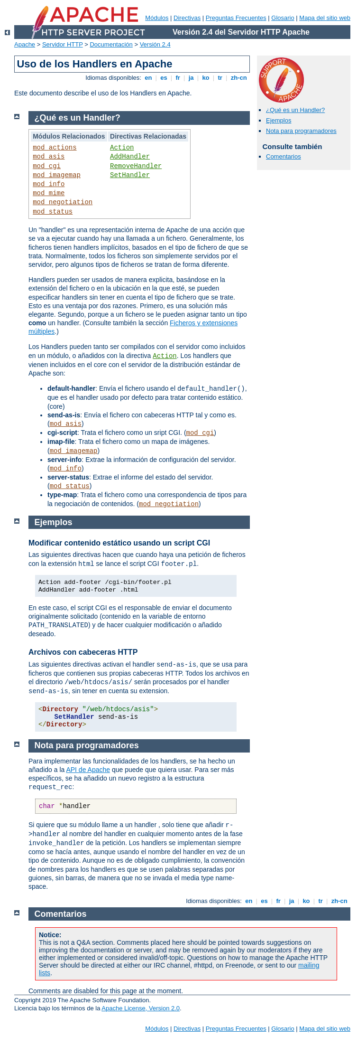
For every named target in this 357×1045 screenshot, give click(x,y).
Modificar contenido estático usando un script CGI (119, 543)
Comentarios (283, 156)
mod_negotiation (62, 202)
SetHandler (130, 175)
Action (122, 147)
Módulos (156, 17)
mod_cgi (47, 166)
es (164, 77)
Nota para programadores (301, 130)
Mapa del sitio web (324, 17)
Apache (24, 44)
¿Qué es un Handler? (295, 109)
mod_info (48, 184)
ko (206, 77)
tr (220, 77)
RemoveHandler (136, 166)
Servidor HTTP (62, 44)
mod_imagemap (57, 175)
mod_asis (48, 156)
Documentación (111, 44)
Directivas (187, 17)
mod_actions (54, 147)
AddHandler (130, 156)
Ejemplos (278, 120)
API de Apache (88, 769)
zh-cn (238, 77)
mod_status (53, 212)
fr (178, 77)
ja (191, 77)
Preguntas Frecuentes (236, 17)
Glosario (282, 17)
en (148, 77)
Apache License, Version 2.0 (140, 1008)
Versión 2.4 (155, 44)
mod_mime (48, 193)
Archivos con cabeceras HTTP (82, 652)
